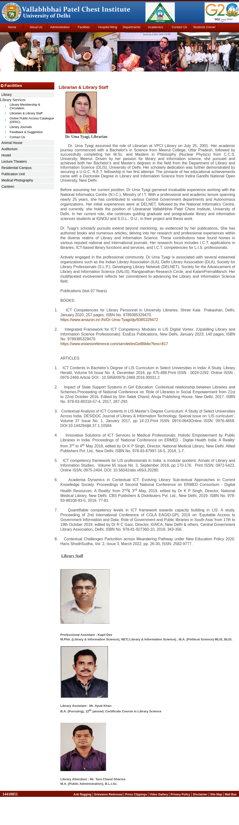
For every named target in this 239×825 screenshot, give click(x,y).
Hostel (6, 155)
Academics (155, 27)
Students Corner (204, 27)
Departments (131, 27)
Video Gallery (159, 794)
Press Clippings (136, 794)
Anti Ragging (82, 794)
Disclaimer (200, 794)
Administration (59, 27)
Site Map (216, 794)
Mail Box (231, 794)
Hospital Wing (107, 27)
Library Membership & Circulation (25, 106)
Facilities (84, 27)
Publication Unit (13, 174)
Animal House (11, 143)
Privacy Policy (180, 794)
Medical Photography (17, 180)
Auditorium (9, 149)
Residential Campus (16, 168)
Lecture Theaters (14, 161)
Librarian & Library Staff (26, 113)
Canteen (7, 186)
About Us (36, 27)
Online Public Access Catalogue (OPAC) (32, 120)
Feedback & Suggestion (26, 132)
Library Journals (21, 127)
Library (6, 95)
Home (12, 27)
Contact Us (179, 27)
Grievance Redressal (108, 794)
